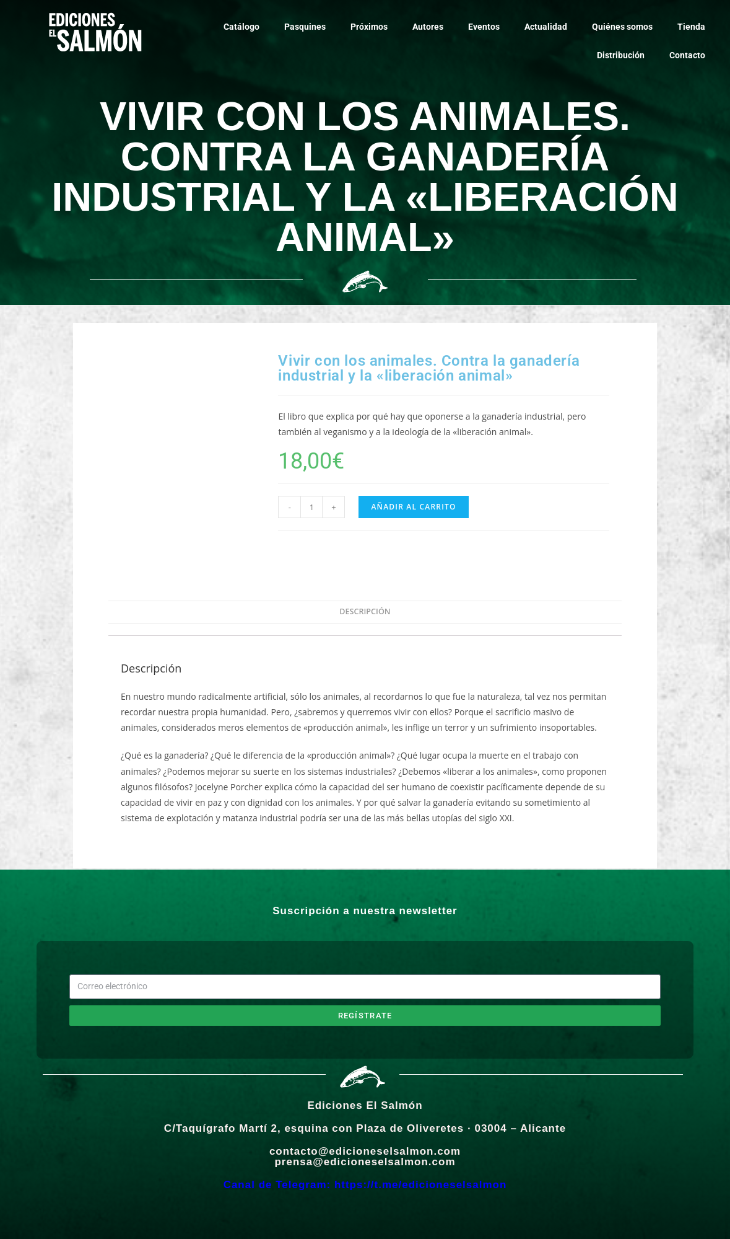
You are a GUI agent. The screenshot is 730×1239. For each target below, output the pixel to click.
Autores (427, 27)
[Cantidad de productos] (311, 507)
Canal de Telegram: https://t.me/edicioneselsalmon (365, 1185)
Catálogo (241, 27)
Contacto (687, 55)
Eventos (484, 27)
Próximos (369, 27)
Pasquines (305, 27)
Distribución (621, 55)
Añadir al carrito (413, 506)
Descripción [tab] (364, 611)
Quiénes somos (622, 27)
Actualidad (545, 27)
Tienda (691, 27)
